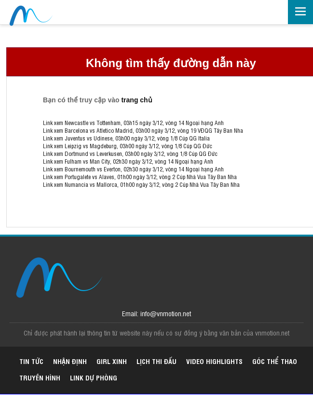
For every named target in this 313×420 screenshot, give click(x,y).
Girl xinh (111, 360)
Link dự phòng (93, 377)
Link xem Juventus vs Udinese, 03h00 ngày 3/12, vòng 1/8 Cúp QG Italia (126, 138)
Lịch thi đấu (156, 360)
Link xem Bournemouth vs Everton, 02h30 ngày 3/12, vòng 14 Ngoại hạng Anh (133, 169)
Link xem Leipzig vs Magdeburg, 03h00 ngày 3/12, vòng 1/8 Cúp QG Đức (127, 146)
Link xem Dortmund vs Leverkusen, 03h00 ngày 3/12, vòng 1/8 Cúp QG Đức (130, 153)
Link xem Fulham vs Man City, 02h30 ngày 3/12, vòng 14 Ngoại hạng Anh (128, 161)
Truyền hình (39, 377)
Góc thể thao (274, 360)
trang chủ (136, 100)
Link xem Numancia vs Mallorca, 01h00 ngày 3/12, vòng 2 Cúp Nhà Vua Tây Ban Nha (141, 184)
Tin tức (31, 360)
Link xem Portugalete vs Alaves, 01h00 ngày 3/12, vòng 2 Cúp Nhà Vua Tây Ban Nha (140, 177)
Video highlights (214, 360)
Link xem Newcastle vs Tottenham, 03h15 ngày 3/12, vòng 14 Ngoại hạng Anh (133, 122)
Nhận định (70, 360)
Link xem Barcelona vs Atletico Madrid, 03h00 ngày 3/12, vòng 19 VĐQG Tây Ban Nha (143, 130)
